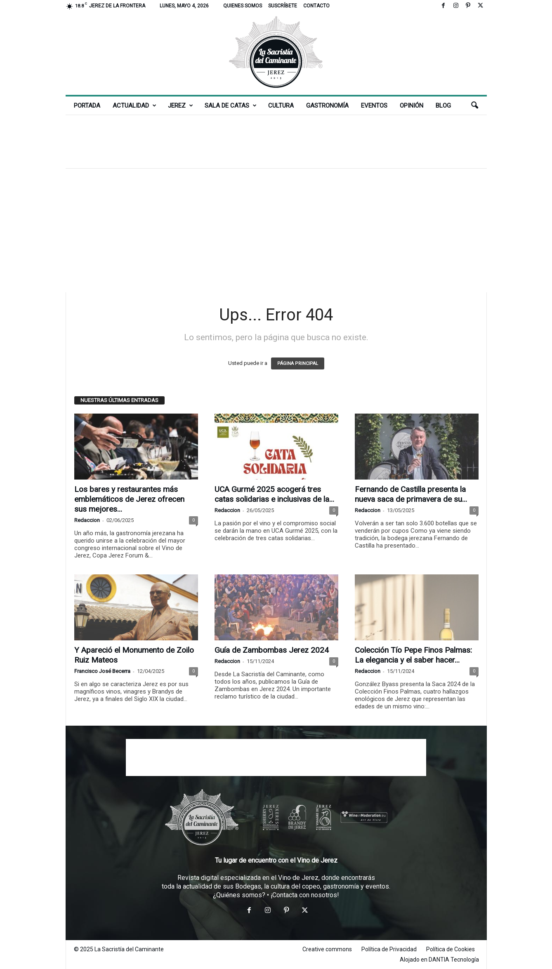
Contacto (316, 6)
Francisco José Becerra (102, 671)
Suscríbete (282, 6)
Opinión (411, 105)
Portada (87, 105)
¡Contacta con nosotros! (305, 895)
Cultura (281, 105)
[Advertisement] (276, 141)
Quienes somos (242, 6)
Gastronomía (327, 105)
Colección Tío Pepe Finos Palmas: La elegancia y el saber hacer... (413, 655)
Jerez (180, 105)
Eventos (374, 105)
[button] (474, 105)
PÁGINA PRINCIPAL (297, 363)
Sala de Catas (231, 105)
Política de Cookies (450, 949)
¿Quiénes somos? (239, 895)
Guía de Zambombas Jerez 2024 (272, 650)
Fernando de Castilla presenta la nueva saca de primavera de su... (411, 494)
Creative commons (327, 949)
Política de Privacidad (389, 949)
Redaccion (87, 520)
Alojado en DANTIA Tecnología (439, 959)
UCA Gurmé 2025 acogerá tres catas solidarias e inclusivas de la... (274, 494)
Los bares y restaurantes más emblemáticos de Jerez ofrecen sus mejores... (129, 499)
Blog (443, 105)
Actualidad (134, 105)
